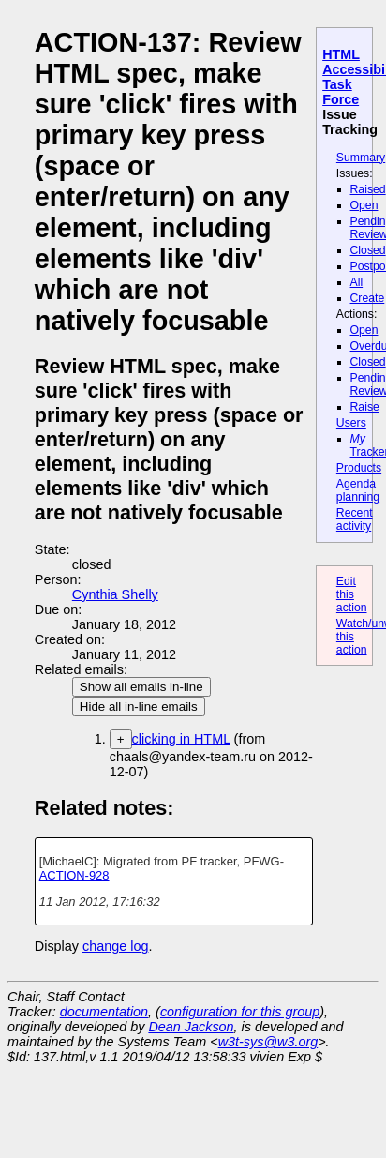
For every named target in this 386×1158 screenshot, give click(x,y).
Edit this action (351, 594)
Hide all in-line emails (139, 706)
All (357, 282)
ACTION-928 (74, 875)
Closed (368, 250)
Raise (364, 407)
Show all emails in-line (141, 687)
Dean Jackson (190, 1026)
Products (358, 467)
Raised (368, 189)
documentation (104, 1011)
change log (115, 946)
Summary (360, 157)
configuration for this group (239, 1011)
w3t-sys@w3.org (268, 1041)
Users (351, 422)
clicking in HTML (181, 738)
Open (364, 205)
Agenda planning (357, 490)
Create (367, 298)
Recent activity (354, 519)
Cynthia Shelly (115, 594)
